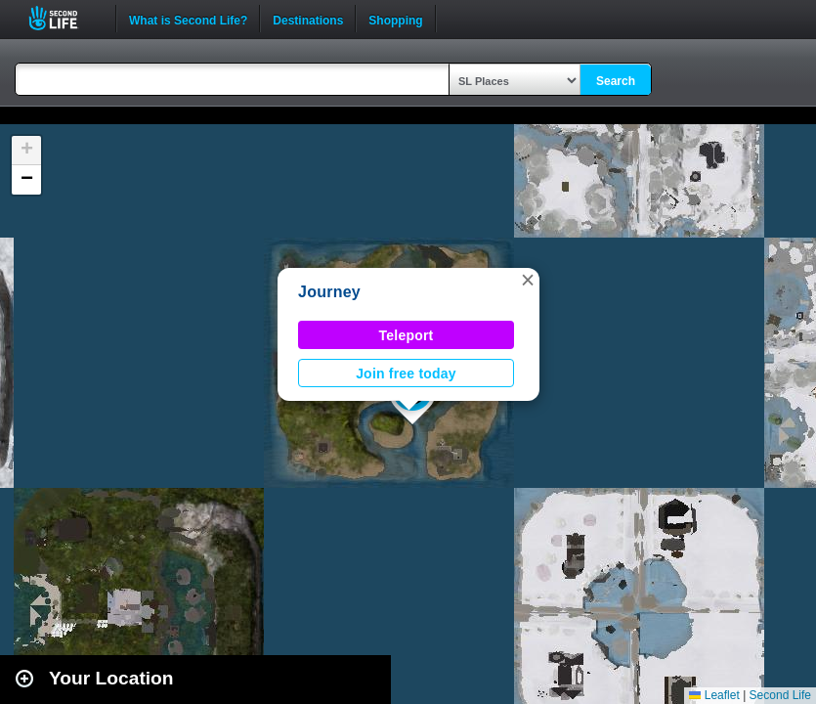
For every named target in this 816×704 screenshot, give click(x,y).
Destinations (308, 18)
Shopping (395, 18)
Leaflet (714, 695)
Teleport (406, 335)
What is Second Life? (188, 18)
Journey (329, 292)
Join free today (406, 373)
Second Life (64, 18)
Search (615, 81)
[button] (527, 279)
